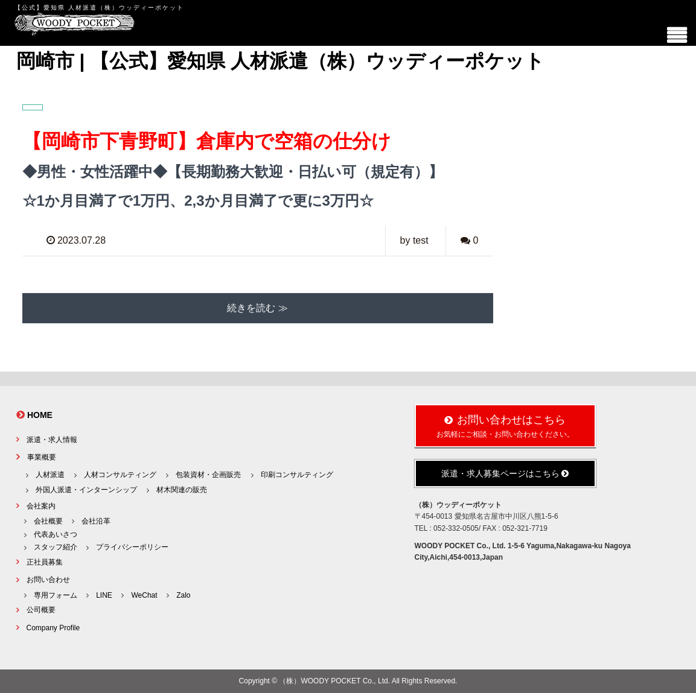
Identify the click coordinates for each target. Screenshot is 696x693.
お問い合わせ (48, 579)
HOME (40, 415)
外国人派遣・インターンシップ (86, 490)
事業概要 (41, 457)
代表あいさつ (55, 534)
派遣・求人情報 (52, 439)
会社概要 (48, 521)
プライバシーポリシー (132, 547)
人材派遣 (50, 474)
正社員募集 (45, 562)
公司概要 (41, 610)
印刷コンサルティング (297, 474)
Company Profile (53, 628)
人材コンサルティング (120, 474)
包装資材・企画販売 (208, 474)
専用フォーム (55, 595)
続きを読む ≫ (257, 308)
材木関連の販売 (181, 490)
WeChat (144, 595)
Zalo (183, 595)
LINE (104, 595)
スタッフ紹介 (55, 547)
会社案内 (41, 506)
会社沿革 (95, 521)
